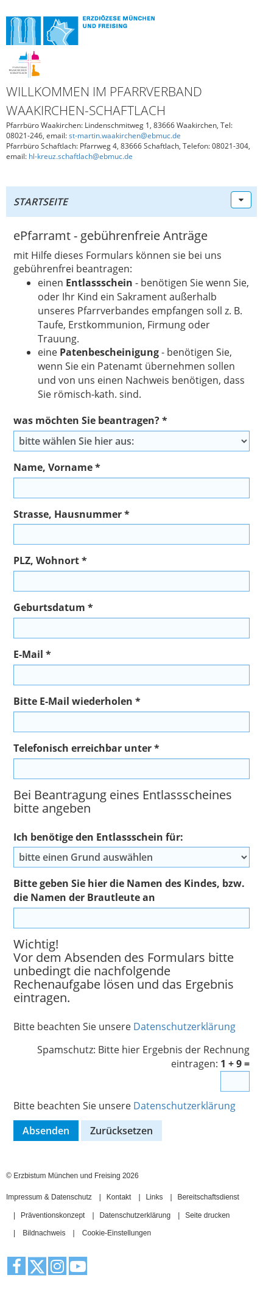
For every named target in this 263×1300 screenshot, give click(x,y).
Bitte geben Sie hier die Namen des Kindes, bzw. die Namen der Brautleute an (129, 890)
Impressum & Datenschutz (49, 1197)
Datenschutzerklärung (184, 1026)
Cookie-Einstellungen (116, 1233)
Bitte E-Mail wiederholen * (77, 701)
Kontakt (119, 1197)
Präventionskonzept (53, 1215)
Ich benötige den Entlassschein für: (98, 837)
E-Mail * (32, 654)
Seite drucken (207, 1215)
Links (154, 1197)
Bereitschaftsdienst (208, 1197)
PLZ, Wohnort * (50, 560)
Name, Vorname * (56, 467)
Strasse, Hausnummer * (71, 514)
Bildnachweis (44, 1233)
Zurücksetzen (121, 1130)
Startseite (40, 201)
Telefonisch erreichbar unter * (86, 748)
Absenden (46, 1130)
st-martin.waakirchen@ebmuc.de (125, 135)
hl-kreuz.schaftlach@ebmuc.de (81, 156)
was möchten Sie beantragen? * (90, 420)
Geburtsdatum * (53, 607)
